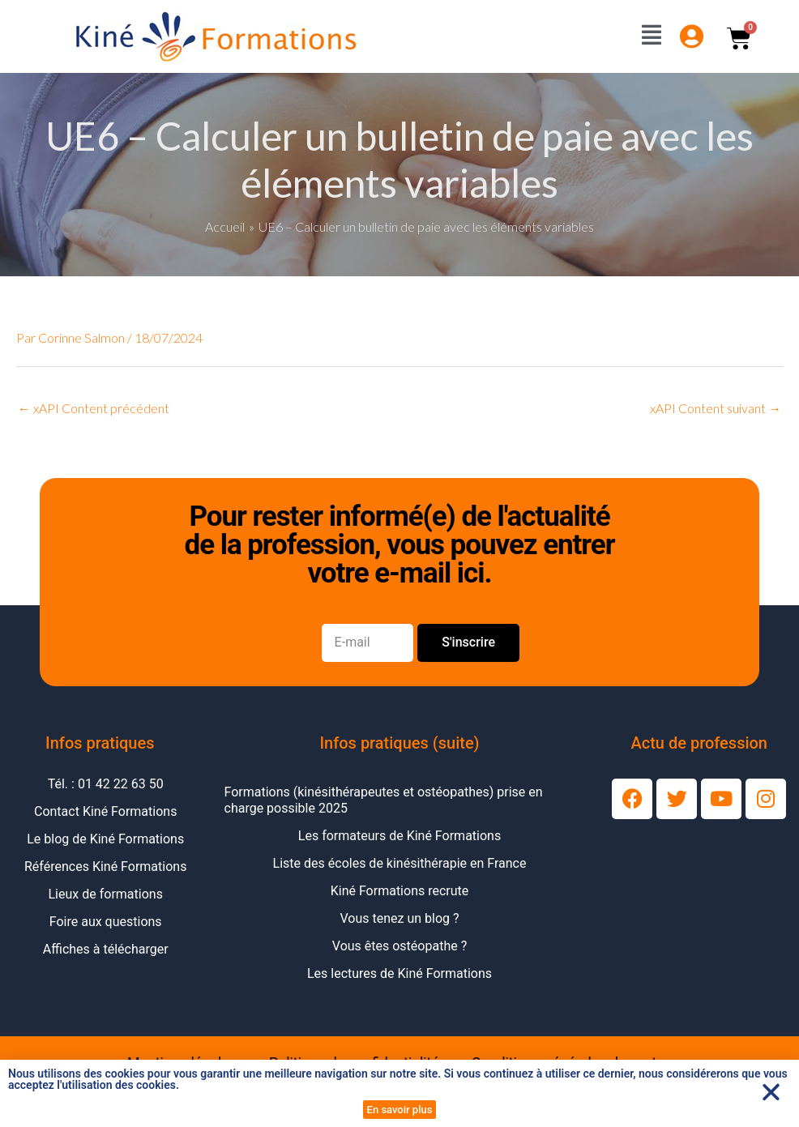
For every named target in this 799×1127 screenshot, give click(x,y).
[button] (771, 1092)
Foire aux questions (105, 921)
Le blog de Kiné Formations (105, 839)
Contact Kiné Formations (105, 811)
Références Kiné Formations (105, 866)
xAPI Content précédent (93, 408)
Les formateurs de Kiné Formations (399, 835)
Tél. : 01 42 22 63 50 (106, 784)
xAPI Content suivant (715, 408)
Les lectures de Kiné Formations (399, 973)
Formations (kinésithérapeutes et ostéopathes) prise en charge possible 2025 (383, 800)
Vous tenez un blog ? (399, 918)
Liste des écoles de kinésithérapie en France (400, 863)
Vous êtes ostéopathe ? (399, 946)
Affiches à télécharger (106, 949)
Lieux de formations (106, 894)
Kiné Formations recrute (400, 891)
